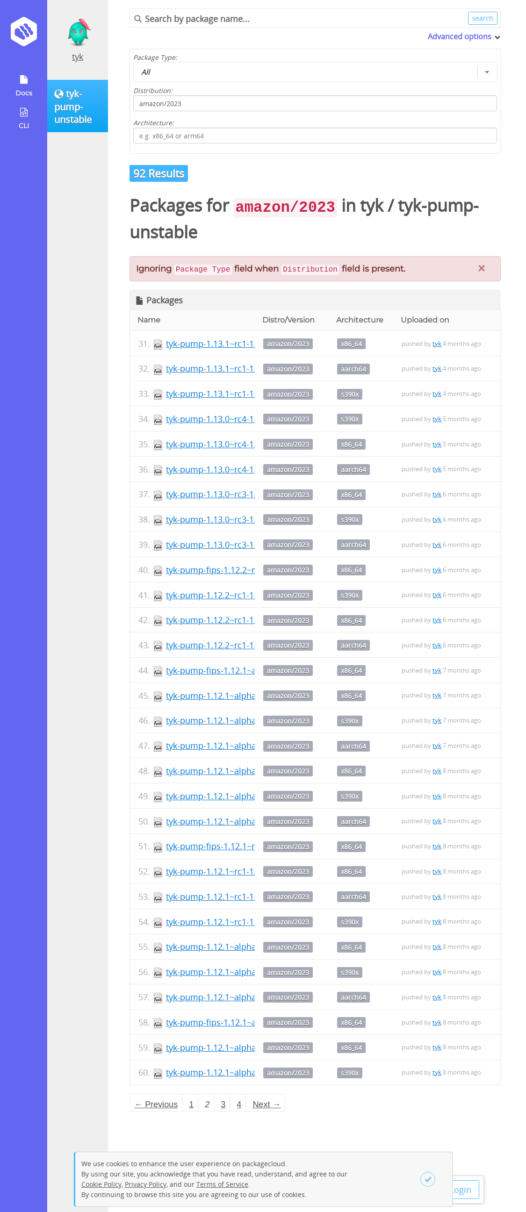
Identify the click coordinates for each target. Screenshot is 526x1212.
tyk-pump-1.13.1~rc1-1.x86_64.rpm (234, 343)
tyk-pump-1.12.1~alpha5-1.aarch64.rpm (243, 821)
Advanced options (459, 36)
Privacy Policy (145, 1184)
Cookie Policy (101, 1184)
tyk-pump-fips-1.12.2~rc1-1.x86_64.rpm (242, 569)
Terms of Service (222, 1184)
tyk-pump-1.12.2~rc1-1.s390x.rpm (231, 595)
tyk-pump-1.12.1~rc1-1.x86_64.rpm (234, 871)
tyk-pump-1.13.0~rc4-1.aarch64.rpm (236, 469)
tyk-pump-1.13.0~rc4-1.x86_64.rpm (234, 444)
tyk (77, 56)
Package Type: (155, 57)
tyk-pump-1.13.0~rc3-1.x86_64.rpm (234, 494)
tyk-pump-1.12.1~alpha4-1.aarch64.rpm (243, 997)
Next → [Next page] (266, 1104)
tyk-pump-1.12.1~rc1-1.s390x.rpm (231, 921)
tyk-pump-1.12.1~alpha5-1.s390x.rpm (239, 796)
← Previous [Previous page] (156, 1104)
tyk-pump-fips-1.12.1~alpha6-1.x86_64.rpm (249, 670)
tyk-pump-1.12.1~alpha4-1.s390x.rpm (239, 971)
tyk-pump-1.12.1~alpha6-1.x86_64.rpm (241, 695)
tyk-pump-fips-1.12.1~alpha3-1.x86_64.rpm (249, 1022)
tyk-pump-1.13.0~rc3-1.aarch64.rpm (236, 544)
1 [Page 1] (191, 1104)
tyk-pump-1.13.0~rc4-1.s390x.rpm (231, 418)
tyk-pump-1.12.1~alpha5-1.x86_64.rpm (241, 770)
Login (460, 1189)
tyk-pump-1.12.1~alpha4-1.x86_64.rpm (241, 946)
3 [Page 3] (223, 1104)
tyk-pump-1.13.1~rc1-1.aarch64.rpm (236, 368)
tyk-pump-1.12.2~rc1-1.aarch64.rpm (236, 645)
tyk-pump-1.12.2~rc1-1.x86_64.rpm (234, 619)
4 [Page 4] (239, 1104)
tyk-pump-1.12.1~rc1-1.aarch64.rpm (236, 896)
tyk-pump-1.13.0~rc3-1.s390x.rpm (231, 519)
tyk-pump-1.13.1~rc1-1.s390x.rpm (231, 393)
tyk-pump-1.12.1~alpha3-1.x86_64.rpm (241, 1047)
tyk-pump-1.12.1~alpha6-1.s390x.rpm (239, 720)
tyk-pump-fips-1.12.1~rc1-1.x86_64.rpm (242, 846)
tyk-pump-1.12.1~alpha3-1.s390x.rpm (239, 1072)
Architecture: (153, 122)
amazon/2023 (288, 343)
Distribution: (153, 90)
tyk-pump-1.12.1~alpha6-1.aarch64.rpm (243, 745)
